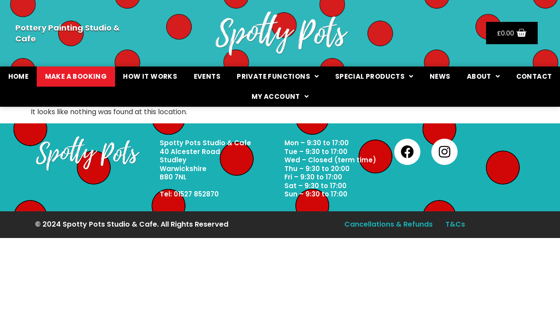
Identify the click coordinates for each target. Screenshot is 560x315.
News (440, 76)
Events (207, 76)
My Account (280, 96)
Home (18, 76)
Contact (534, 76)
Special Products (374, 76)
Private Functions (277, 76)
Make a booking (76, 76)
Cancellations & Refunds (388, 225)
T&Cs (456, 225)
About (483, 76)
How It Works (150, 76)
